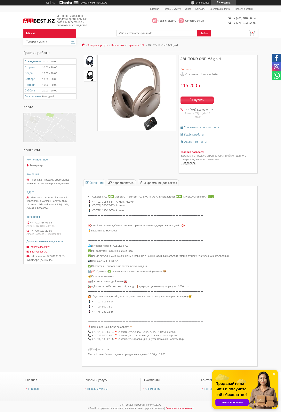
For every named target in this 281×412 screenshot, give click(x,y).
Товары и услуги (172, 9)
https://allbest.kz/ (40, 246)
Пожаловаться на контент (180, 408)
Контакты (200, 9)
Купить (199, 100)
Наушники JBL (135, 45)
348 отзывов (202, 2)
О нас (188, 9)
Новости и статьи (243, 9)
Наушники (117, 45)
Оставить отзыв (194, 20)
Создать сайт (88, 2)
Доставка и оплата (220, 9)
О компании (152, 388)
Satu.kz (157, 404)
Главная (154, 9)
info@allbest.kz (38, 251)
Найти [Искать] (204, 33)
